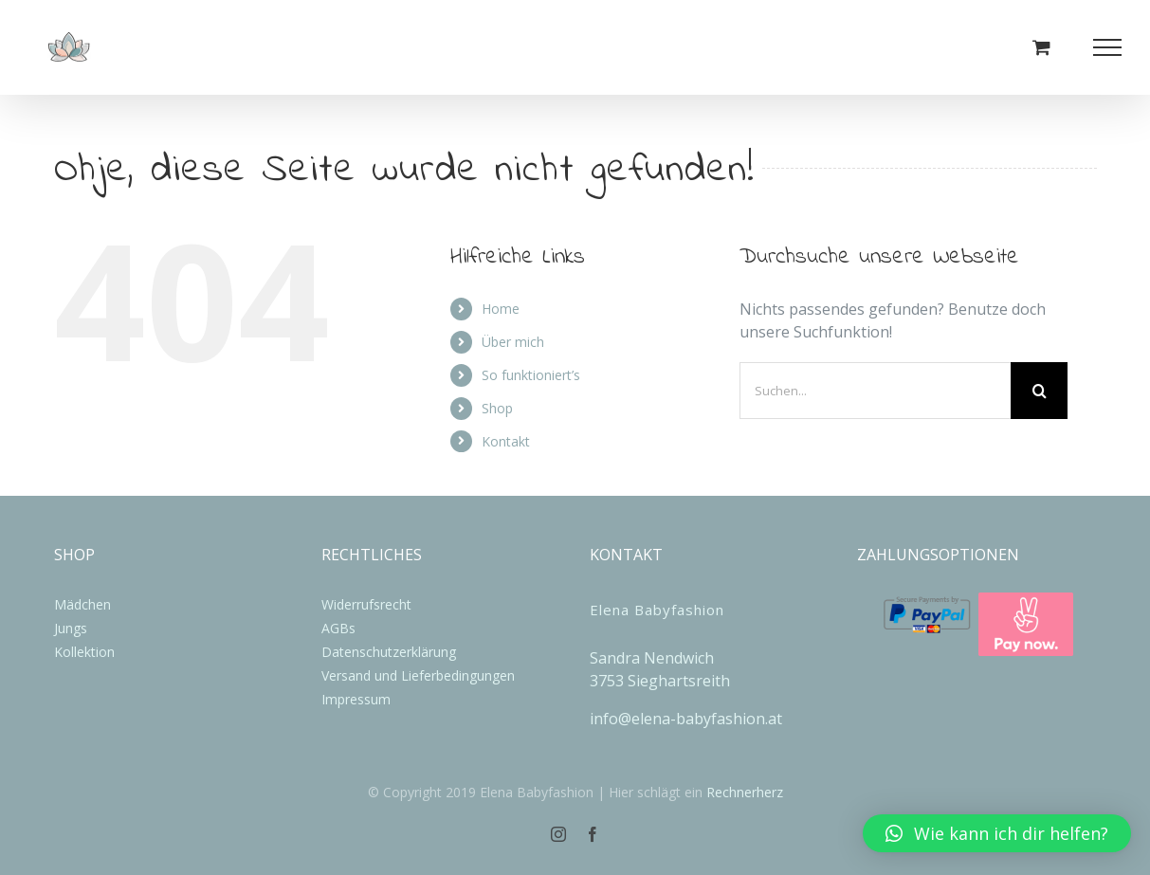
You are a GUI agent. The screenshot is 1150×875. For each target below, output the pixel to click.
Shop (497, 408)
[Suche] (1039, 390)
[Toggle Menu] (1107, 47)
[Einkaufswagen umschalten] (1041, 47)
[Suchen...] (875, 390)
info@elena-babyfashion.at (686, 718)
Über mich (513, 342)
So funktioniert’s (531, 375)
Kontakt (506, 441)
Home (501, 309)
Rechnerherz (744, 792)
